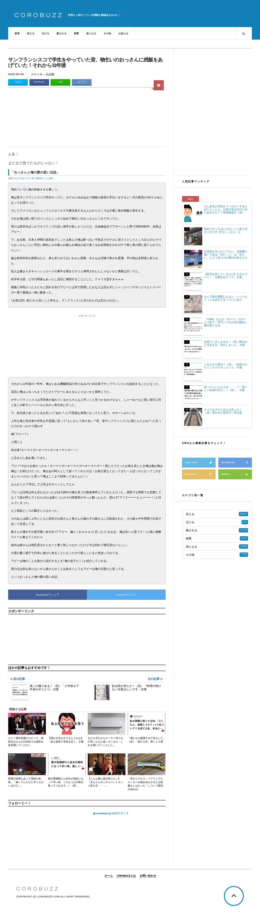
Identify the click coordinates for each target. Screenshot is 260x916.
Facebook (39, 81)
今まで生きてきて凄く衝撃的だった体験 (33, 178)
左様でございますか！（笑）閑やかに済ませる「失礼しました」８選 (225, 343)
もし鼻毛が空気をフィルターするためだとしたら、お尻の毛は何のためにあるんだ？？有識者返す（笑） (225, 209)
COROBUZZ (39, 15)
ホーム (108, 875)
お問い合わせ (148, 875)
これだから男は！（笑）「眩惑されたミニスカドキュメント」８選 (225, 366)
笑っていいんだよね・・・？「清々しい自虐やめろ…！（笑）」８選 (225, 388)
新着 (17, 33)
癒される (62, 33)
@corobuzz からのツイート (111, 813)
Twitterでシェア (126, 594)
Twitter (18, 81)
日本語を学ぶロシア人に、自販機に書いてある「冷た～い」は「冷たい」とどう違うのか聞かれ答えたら (225, 254)
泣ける (45, 33)
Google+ (200, 474)
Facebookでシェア (47, 594)
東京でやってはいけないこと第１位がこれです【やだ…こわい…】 (225, 230)
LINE (60, 81)
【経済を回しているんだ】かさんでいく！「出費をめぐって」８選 (225, 275)
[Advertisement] (87, 119)
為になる (91, 33)
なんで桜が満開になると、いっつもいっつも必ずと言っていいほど (225, 298)
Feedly (236, 474)
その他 (107, 33)
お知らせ (123, 33)
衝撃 (76, 33)
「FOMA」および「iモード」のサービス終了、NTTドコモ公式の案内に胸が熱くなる (225, 322)
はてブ (82, 81)
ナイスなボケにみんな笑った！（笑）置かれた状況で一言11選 (223, 411)
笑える (30, 33)
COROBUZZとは (126, 875)
